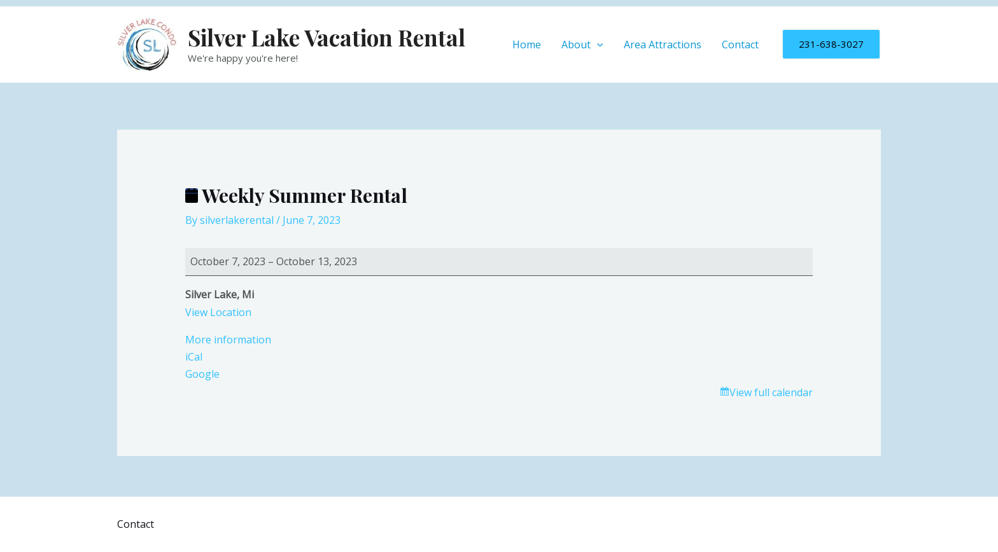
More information (228, 340)
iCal (193, 357)
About (582, 44)
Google (202, 374)
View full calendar (771, 392)
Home (526, 45)
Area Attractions (662, 45)
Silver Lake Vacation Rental (326, 37)
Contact (740, 45)
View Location (218, 312)
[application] (597, 44)
